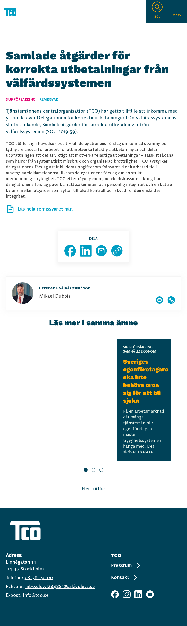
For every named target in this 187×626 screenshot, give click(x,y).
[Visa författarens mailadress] (159, 300)
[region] (93, 406)
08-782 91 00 (39, 578)
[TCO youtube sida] (150, 594)
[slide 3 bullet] (101, 470)
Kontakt (124, 577)
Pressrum (126, 565)
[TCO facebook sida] (115, 594)
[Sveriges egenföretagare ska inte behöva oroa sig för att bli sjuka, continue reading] (144, 400)
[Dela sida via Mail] (101, 251)
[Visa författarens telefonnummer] (171, 300)
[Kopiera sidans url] (117, 251)
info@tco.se (35, 595)
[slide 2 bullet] (93, 470)
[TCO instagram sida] (127, 594)
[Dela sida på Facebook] (70, 251)
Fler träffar (93, 489)
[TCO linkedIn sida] (138, 594)
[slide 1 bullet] (86, 470)
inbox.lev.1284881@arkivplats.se (60, 586)
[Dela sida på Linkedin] (86, 251)
